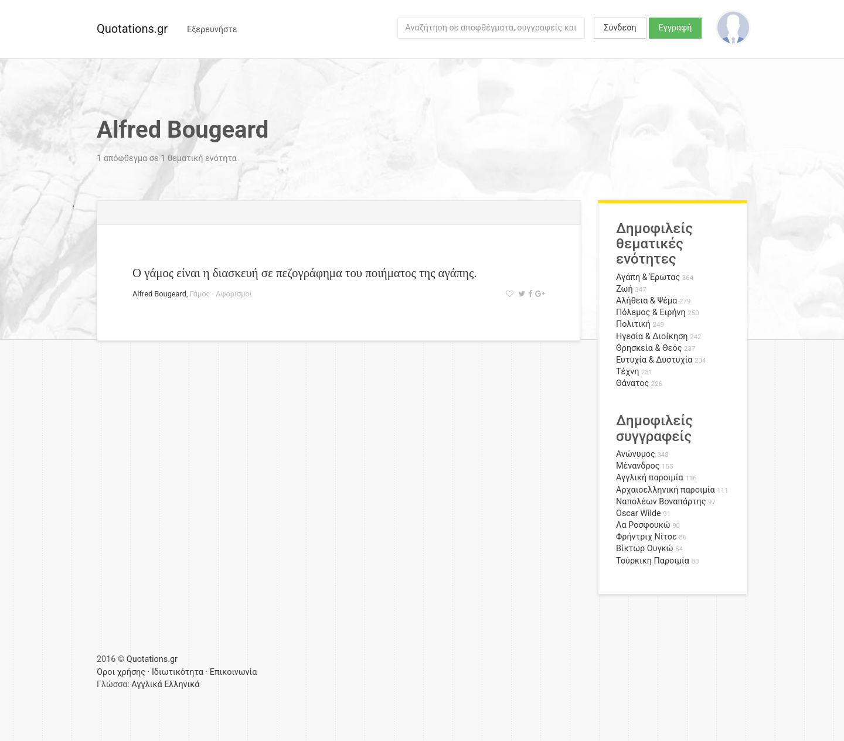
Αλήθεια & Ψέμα (646, 301)
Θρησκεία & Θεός (649, 348)
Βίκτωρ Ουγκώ (644, 549)
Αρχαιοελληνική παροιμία (665, 490)
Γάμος (200, 293)
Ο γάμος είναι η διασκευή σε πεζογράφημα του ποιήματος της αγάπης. (304, 272)
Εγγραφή (675, 28)
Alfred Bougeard (159, 293)
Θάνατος (632, 383)
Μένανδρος (638, 466)
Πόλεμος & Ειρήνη (651, 312)
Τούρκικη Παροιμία (652, 561)
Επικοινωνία (233, 672)
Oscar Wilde (638, 513)
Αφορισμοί (234, 293)
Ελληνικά (181, 684)
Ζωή (624, 289)
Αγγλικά (146, 684)
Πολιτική (633, 324)
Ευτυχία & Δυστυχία (654, 360)
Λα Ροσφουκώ (643, 525)
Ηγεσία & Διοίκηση (652, 337)
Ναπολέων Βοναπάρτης (661, 502)
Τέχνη (627, 372)
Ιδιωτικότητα (177, 672)
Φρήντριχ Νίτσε (646, 537)
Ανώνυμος (635, 454)
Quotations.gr (132, 29)
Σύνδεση (620, 28)
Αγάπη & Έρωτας (648, 277)
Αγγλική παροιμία (649, 478)
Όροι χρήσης (121, 672)
